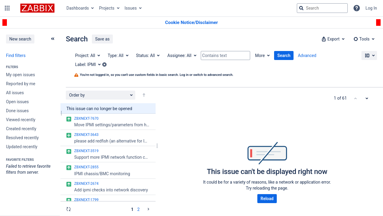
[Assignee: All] (181, 55)
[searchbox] (322, 8)
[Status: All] (147, 55)
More (260, 55)
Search (284, 55)
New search (20, 39)
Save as (102, 39)
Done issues (17, 110)
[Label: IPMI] (90, 64)
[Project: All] (87, 55)
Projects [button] (106, 8)
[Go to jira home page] (37, 8)
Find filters (15, 55)
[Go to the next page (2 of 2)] (148, 209)
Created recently (21, 128)
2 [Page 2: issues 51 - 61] (138, 209)
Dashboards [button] (77, 8)
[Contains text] (225, 55)
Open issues (17, 101)
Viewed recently (20, 119)
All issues (15, 92)
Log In (371, 8)
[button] (7, 8)
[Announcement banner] (191, 22)
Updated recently (21, 146)
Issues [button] (130, 8)
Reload (267, 198)
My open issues (20, 74)
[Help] (356, 8)
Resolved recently (22, 137)
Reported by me (20, 83)
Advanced (307, 55)
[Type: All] (117, 55)
